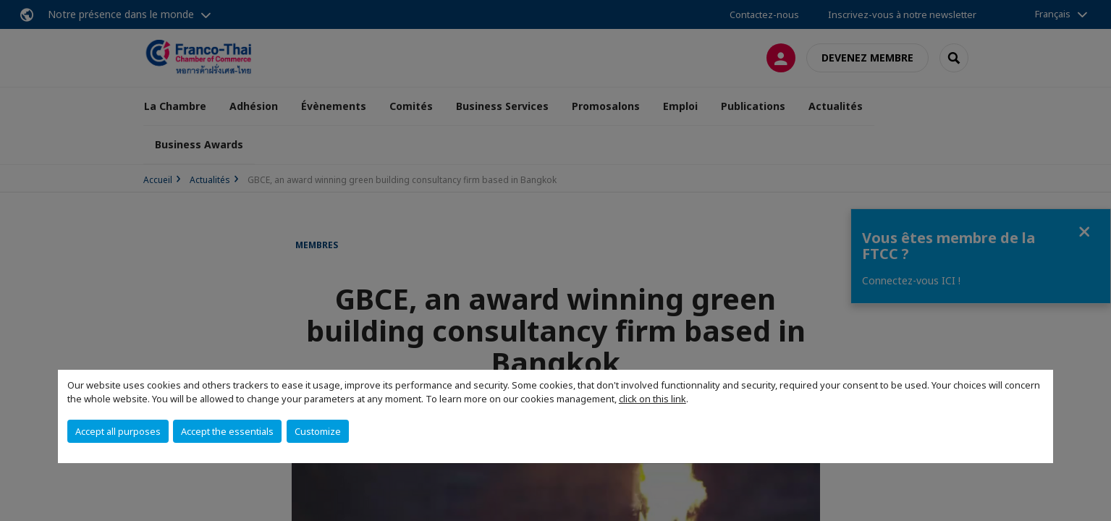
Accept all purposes (118, 431)
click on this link (652, 398)
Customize (318, 431)
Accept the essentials (227, 431)
